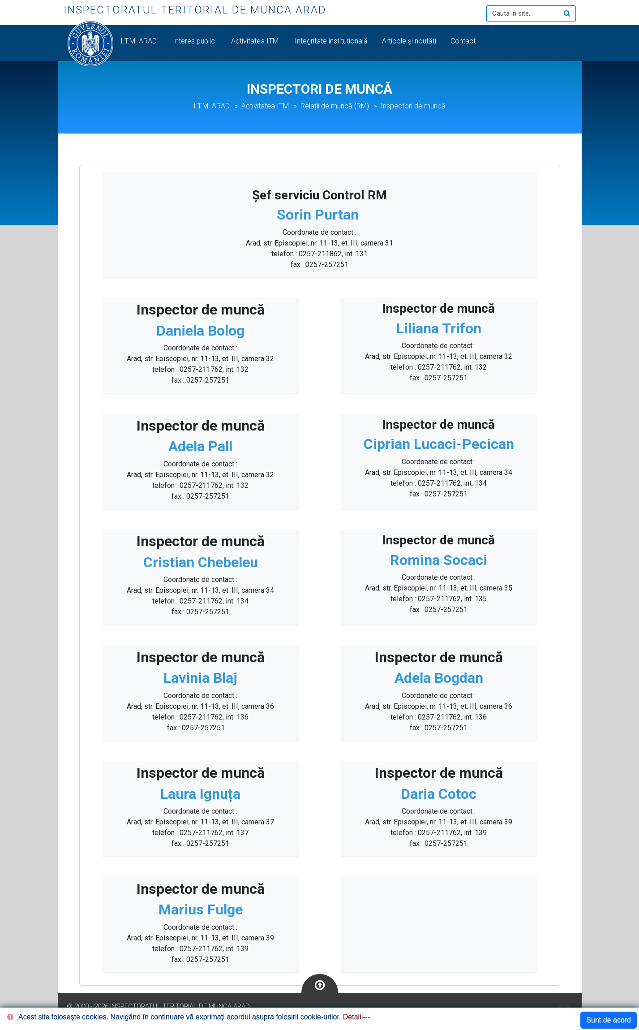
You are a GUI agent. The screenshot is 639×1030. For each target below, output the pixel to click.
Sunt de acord (608, 1020)
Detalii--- (356, 1017)
